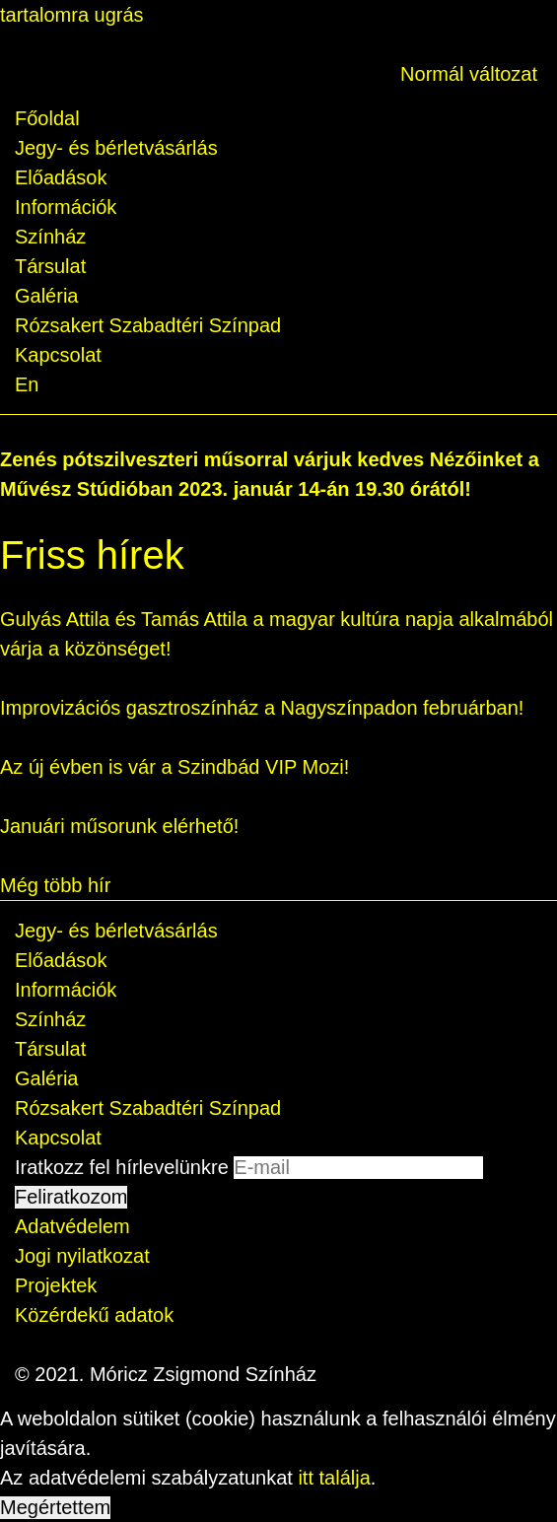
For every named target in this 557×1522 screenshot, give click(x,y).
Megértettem (55, 1507)
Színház (50, 236)
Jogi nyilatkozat (82, 1256)
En (26, 384)
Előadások (60, 177)
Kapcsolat (58, 355)
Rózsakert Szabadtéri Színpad (148, 325)
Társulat (50, 266)
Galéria (46, 296)
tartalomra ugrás (72, 15)
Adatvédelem (72, 1226)
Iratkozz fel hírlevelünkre (122, 1167)
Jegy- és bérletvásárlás (116, 148)
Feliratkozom (71, 1197)
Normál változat (468, 74)
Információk (65, 207)
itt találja (334, 1477)
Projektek (56, 1285)
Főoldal (47, 118)
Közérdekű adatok (94, 1315)
